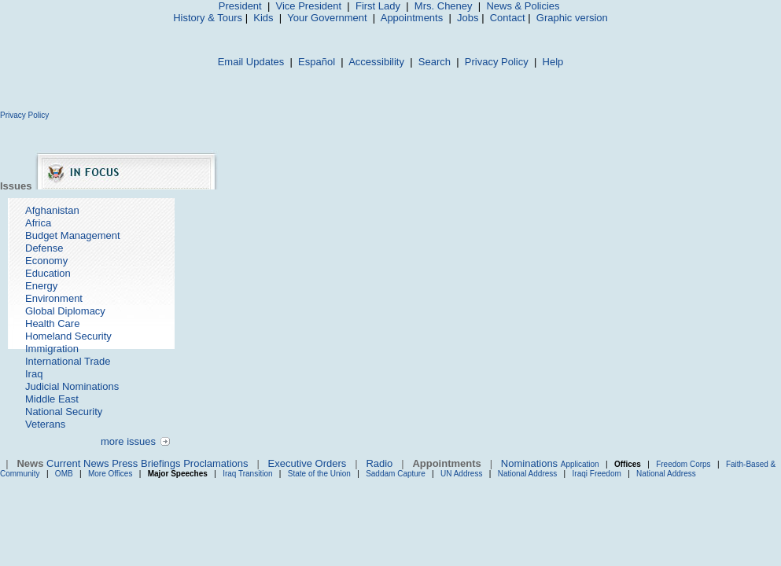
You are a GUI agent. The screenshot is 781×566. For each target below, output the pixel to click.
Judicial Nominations (72, 386)
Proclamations (215, 463)
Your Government (327, 18)
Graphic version (572, 18)
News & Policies (522, 6)
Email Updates (251, 62)
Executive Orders (307, 463)
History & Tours (207, 18)
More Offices (110, 473)
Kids (263, 18)
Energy (41, 286)
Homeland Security (68, 336)
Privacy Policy (497, 62)
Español (316, 62)
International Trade (67, 361)
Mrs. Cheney (443, 6)
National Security (63, 411)
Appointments (412, 18)
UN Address (461, 473)
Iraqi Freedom (597, 473)
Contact (507, 18)
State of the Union (319, 473)
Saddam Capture (395, 473)
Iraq (33, 374)
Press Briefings (146, 463)
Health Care (52, 323)
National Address (528, 473)
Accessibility (376, 62)
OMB (64, 473)
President (240, 6)
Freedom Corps (683, 464)
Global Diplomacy (65, 311)
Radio (379, 463)
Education (48, 273)
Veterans (45, 424)
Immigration (52, 349)
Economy (46, 260)
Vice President (309, 6)
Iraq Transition (247, 473)
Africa (38, 223)
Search (434, 62)
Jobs (467, 18)
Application (580, 464)
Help (553, 62)
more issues (128, 441)
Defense (44, 248)
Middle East (52, 399)
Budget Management (72, 235)
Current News (77, 463)
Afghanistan (52, 210)
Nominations (529, 463)
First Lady (378, 6)
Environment (54, 298)
